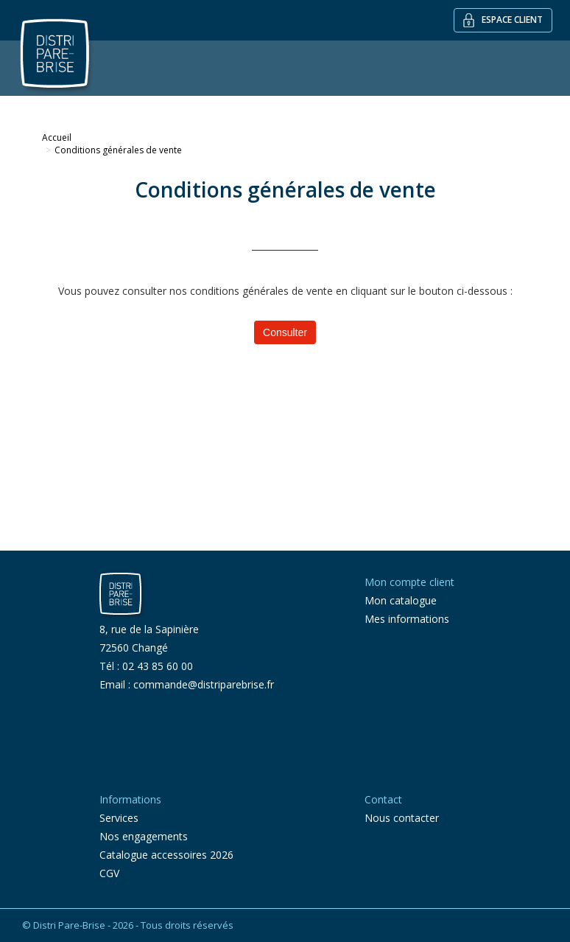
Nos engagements (143, 836)
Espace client (503, 20)
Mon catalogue (401, 600)
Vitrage (120, 105)
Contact (518, 105)
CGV (109, 873)
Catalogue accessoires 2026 (166, 855)
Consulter (285, 332)
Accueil (56, 137)
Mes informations (407, 619)
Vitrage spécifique (272, 105)
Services (354, 105)
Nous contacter (402, 818)
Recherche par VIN (435, 105)
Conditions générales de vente (118, 150)
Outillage (184, 105)
